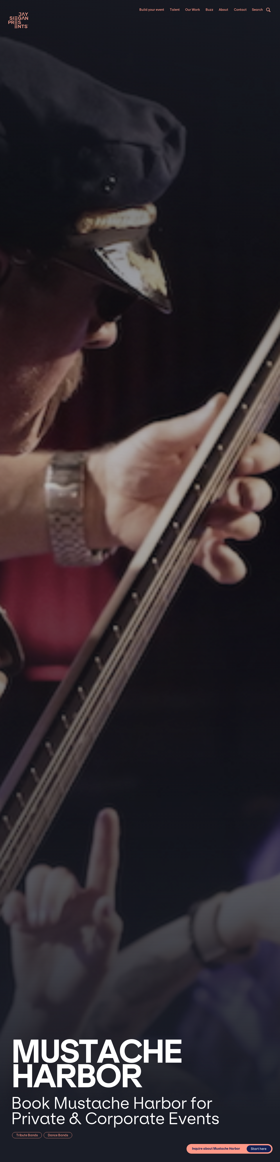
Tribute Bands (27, 1135)
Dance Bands (58, 1135)
